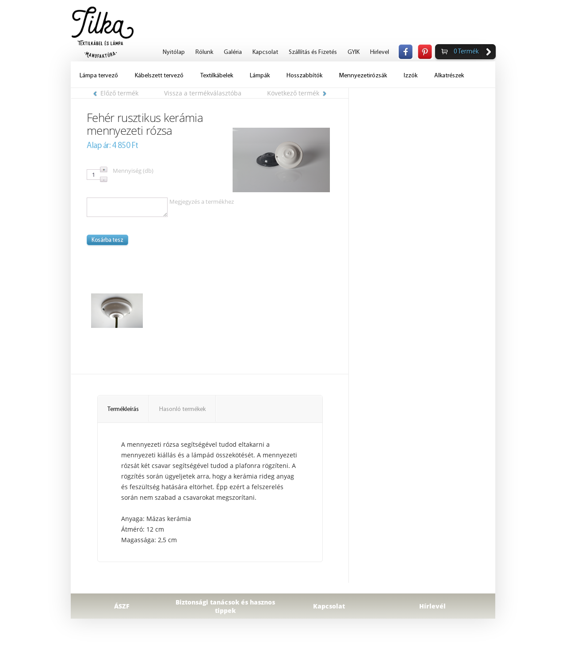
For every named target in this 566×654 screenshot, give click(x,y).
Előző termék (115, 93)
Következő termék (296, 93)
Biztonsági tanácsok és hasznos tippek (225, 606)
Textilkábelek (216, 75)
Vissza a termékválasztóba (202, 93)
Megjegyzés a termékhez (201, 201)
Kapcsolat (265, 52)
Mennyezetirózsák (363, 75)
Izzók (410, 75)
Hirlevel (379, 52)
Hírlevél (432, 606)
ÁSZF (122, 606)
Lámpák (260, 75)
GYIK (353, 52)
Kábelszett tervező (159, 75)
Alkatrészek (449, 75)
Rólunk (204, 52)
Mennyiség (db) (133, 171)
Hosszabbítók (304, 75)
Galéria (233, 52)
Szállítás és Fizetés (313, 52)
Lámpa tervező (99, 75)
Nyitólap (174, 52)
